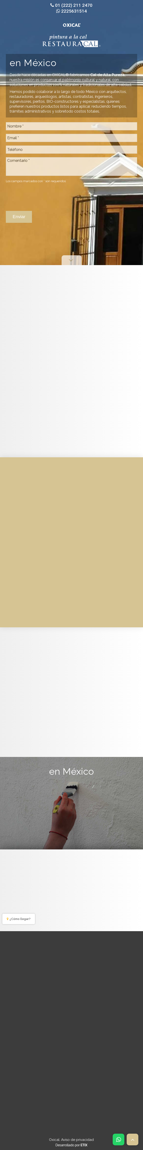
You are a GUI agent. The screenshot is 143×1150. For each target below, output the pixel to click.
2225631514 (71, 11)
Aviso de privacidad (77, 1140)
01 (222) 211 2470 (71, 5)
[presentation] (41, 195)
